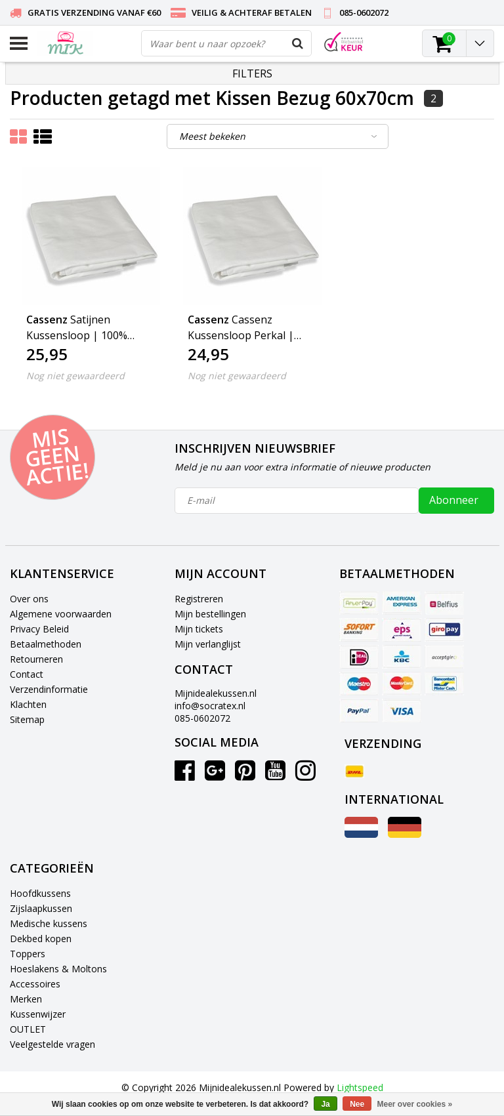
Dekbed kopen (41, 938)
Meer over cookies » (415, 1104)
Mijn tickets (199, 629)
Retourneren (36, 659)
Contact (26, 674)
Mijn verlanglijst (208, 644)
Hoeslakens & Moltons (58, 968)
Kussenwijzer (38, 1014)
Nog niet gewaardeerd (75, 375)
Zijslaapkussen (41, 908)
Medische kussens (48, 923)
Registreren (199, 598)
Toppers (27, 953)
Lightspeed (360, 1087)
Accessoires (35, 984)
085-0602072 (202, 718)
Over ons (29, 598)
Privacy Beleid (39, 629)
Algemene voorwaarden (61, 614)
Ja (325, 1104)
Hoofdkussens (40, 893)
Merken (26, 999)
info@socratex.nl (210, 705)
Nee (357, 1104)
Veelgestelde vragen (52, 1044)
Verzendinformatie (49, 689)
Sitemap (27, 719)
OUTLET (28, 1029)
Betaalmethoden (45, 644)
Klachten (28, 704)
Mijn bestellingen (210, 614)
